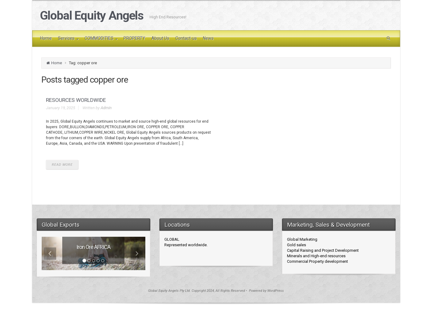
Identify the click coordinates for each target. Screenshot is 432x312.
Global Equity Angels (92, 16)
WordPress (275, 291)
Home (56, 63)
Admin (106, 108)
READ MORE (62, 165)
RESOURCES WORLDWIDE (76, 100)
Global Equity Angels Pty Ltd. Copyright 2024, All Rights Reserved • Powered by (207, 291)
